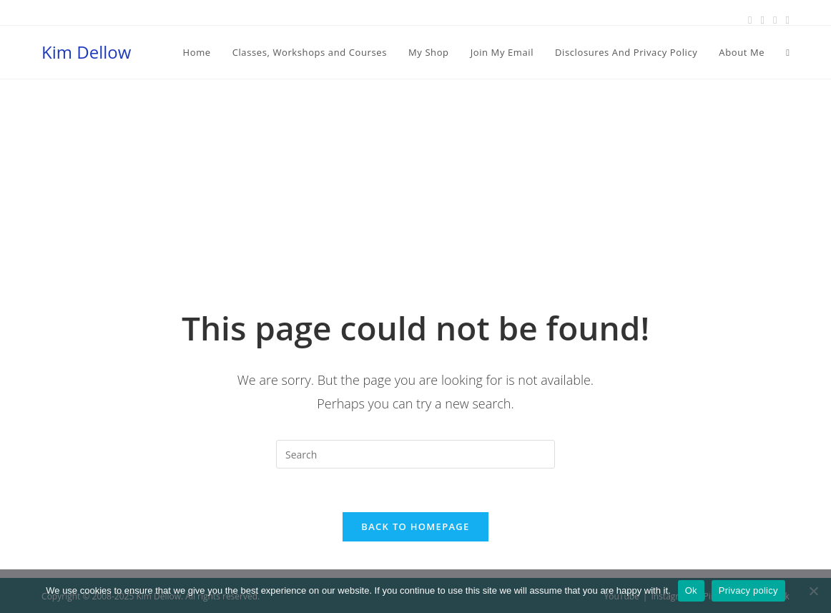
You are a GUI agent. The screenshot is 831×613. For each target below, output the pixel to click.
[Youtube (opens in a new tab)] (785, 19)
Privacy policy (748, 590)
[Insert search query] (415, 454)
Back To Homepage (415, 526)
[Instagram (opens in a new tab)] (775, 19)
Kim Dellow (86, 52)
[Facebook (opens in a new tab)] (750, 19)
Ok (691, 590)
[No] (813, 591)
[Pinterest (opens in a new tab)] (762, 19)
